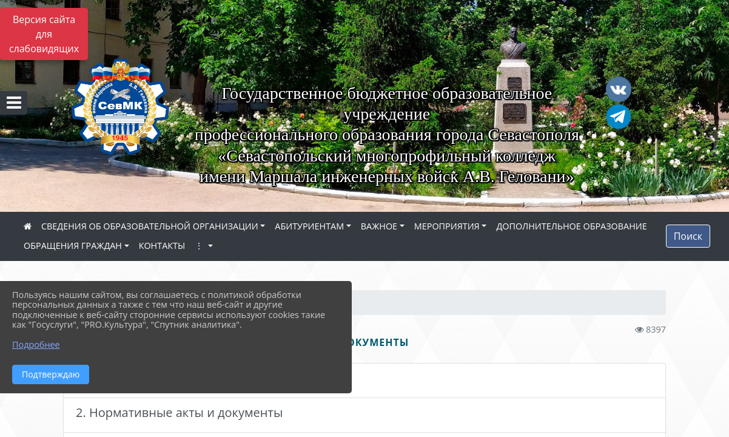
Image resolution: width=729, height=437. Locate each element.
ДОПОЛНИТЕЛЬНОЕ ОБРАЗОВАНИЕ (571, 226)
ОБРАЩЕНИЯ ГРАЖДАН (73, 245)
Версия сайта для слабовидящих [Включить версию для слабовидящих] (44, 34)
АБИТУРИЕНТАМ (309, 226)
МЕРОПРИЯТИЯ (447, 226)
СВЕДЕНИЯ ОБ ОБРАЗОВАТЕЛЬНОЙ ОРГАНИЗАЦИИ (149, 226)
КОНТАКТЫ (162, 245)
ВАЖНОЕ (379, 226)
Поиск (688, 236)
